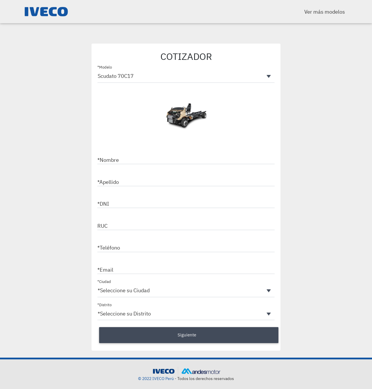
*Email (105, 269)
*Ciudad (104, 281)
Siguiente (187, 335)
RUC (102, 226)
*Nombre (108, 160)
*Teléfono (108, 247)
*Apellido (108, 182)
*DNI (103, 203)
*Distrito (104, 304)
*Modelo (104, 67)
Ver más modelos (324, 11)
